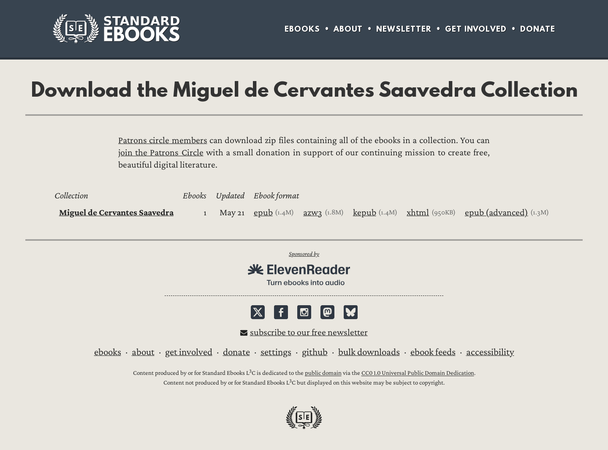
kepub (364, 212)
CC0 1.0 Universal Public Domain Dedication (417, 373)
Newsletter (404, 29)
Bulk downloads (369, 352)
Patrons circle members (162, 140)
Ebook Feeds (433, 352)
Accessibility (490, 352)
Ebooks (302, 29)
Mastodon (327, 312)
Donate (537, 29)
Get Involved (476, 29)
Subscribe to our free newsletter (309, 332)
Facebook (281, 312)
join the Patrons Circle (161, 152)
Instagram (304, 312)
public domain (323, 373)
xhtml (418, 212)
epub (263, 212)
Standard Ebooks (116, 28)
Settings (276, 352)
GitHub (315, 352)
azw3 (312, 212)
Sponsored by (304, 254)
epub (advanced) (496, 212)
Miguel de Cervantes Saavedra (116, 212)
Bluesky (351, 312)
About (348, 29)
